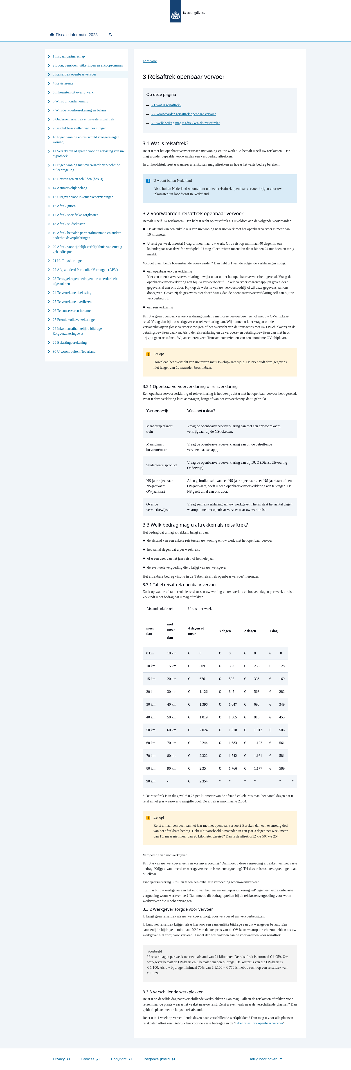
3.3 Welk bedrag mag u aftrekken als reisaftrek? (185, 123)
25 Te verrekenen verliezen (72, 301)
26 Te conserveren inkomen (72, 310)
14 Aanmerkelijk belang (70, 188)
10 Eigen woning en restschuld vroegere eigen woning (86, 139)
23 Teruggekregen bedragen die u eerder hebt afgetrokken (85, 281)
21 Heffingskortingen (68, 261)
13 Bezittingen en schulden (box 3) (78, 179)
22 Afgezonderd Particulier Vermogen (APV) (85, 270)
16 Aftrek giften (64, 206)
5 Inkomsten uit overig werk (73, 92)
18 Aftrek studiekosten (69, 224)
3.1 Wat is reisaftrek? (166, 105)
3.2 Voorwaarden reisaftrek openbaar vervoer (183, 114)
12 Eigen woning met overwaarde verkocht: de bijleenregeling (86, 167)
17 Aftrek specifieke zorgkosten (76, 215)
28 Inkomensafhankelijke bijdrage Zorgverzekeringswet (77, 331)
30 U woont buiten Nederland (74, 351)
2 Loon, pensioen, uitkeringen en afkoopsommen (88, 65)
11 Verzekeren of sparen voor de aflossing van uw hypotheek (88, 153)
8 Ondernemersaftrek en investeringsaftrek (83, 119)
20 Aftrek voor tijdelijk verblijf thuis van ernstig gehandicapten (87, 249)
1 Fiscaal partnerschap (69, 56)
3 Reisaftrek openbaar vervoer (74, 74)
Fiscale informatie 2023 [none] (74, 35)
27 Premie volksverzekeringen (75, 319)
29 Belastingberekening (70, 342)
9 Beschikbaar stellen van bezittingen (79, 128)
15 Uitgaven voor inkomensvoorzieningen (83, 197)
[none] (111, 34)
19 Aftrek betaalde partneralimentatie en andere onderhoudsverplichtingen (87, 235)
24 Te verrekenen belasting (72, 293)
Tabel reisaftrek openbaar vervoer (259, 1023)
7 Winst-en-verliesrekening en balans (79, 110)
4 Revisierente (63, 83)
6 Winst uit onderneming (70, 101)
